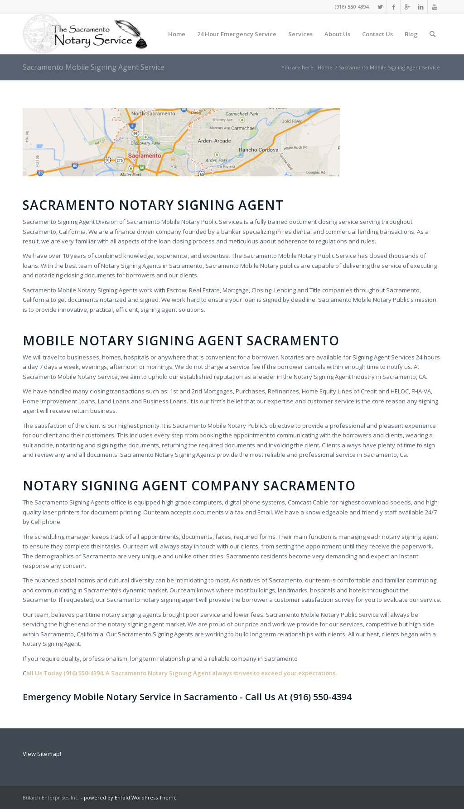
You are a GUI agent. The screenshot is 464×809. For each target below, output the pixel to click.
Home (325, 67)
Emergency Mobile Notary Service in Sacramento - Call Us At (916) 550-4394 (187, 697)
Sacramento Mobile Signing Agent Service (93, 67)
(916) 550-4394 (351, 6)
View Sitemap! (42, 754)
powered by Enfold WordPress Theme (130, 797)
